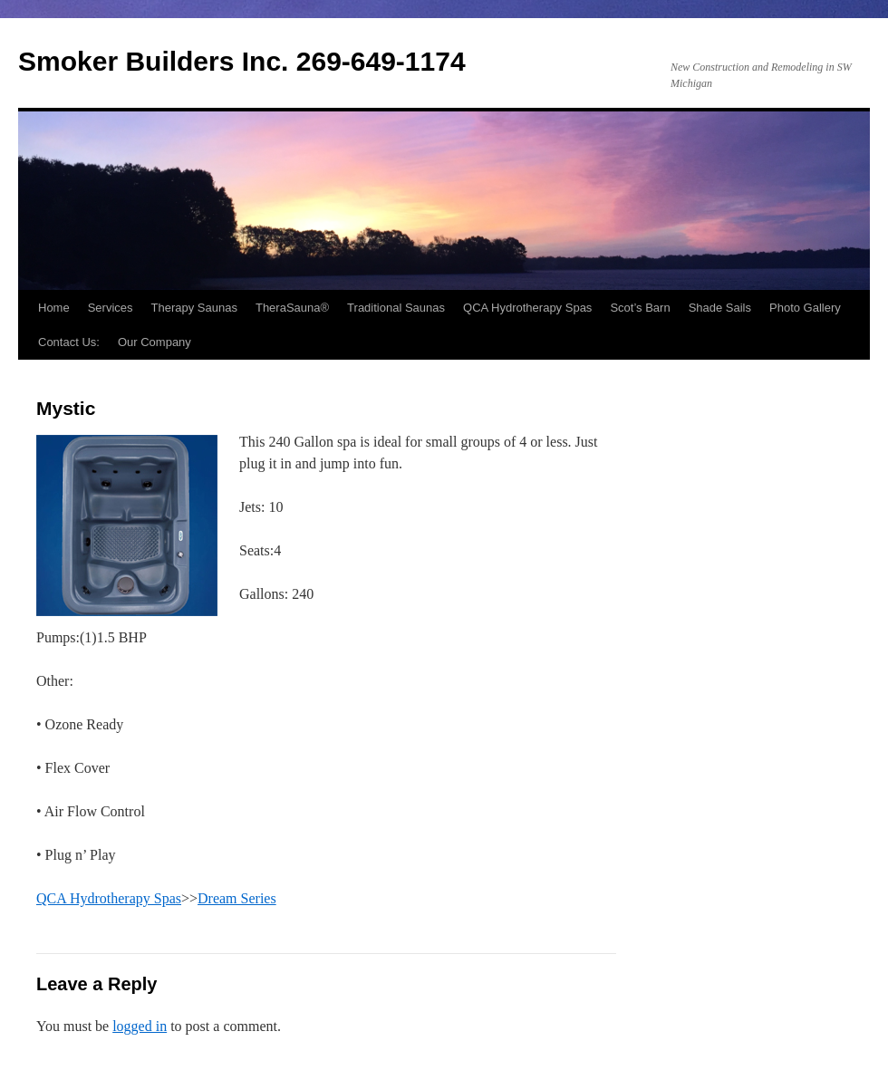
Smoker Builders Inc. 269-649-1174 (242, 61)
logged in (139, 1026)
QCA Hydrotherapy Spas (527, 307)
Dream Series (237, 898)
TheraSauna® (292, 307)
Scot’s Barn (640, 307)
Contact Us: (69, 342)
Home (54, 307)
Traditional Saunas (396, 307)
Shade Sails (720, 307)
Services (110, 307)
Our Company (154, 342)
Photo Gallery (805, 307)
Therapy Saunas (194, 307)
